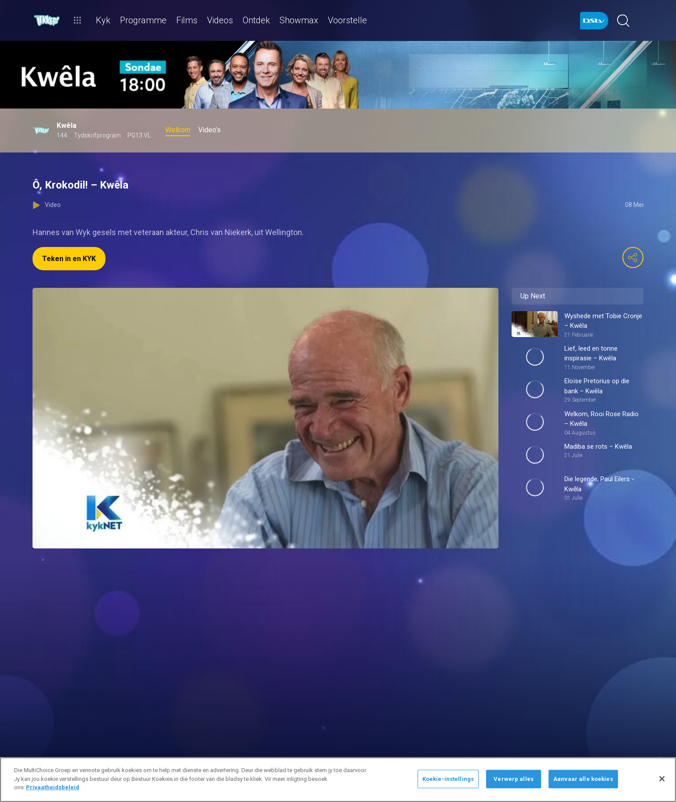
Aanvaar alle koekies (583, 779)
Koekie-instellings (448, 779)
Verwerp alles (514, 779)
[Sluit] (662, 778)
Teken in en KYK (69, 258)
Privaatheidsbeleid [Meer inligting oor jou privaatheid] (52, 787)
